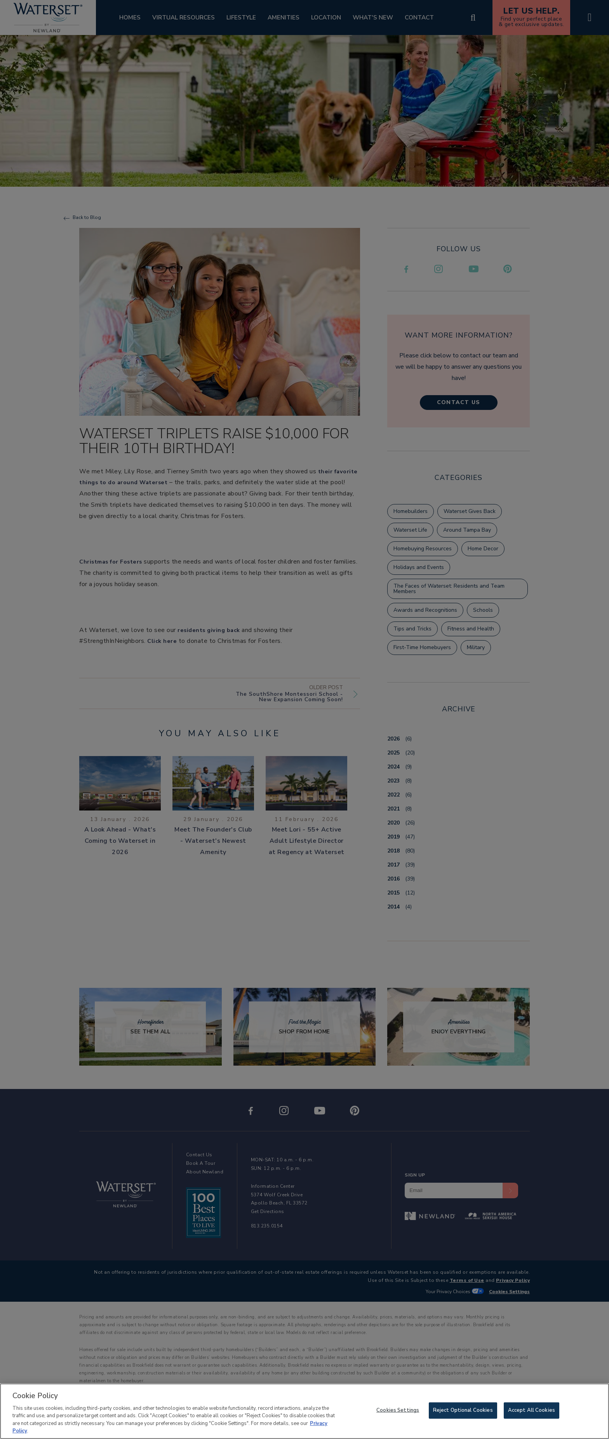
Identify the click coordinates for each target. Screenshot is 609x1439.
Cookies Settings (397, 1410)
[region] (304, 1411)
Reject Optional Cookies (463, 1410)
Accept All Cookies (531, 1410)
